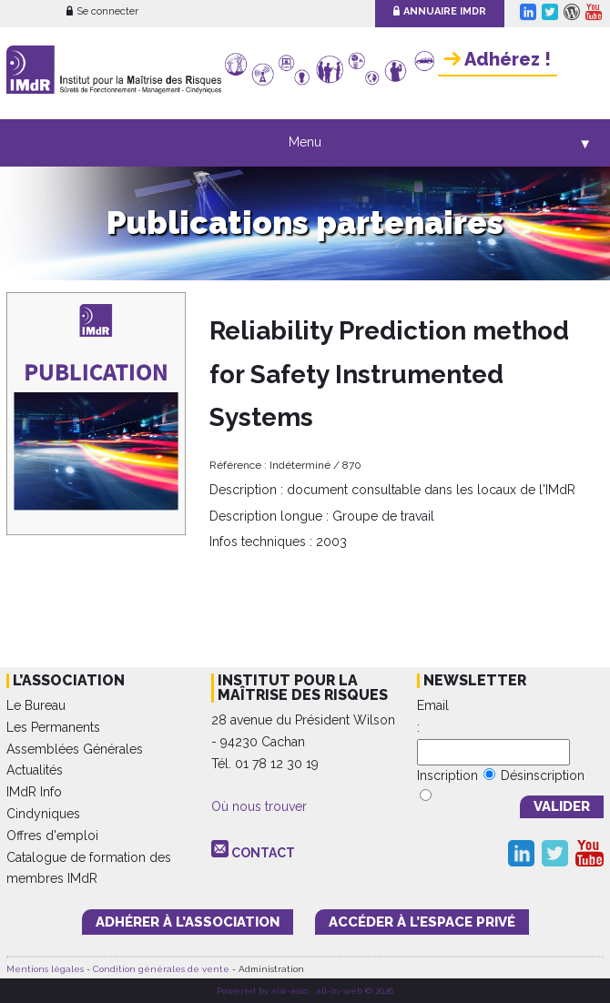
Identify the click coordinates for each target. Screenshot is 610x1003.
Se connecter (102, 11)
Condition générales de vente (161, 969)
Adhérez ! (497, 59)
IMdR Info (34, 792)
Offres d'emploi (52, 835)
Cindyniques (43, 813)
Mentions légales (45, 969)
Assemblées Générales (74, 749)
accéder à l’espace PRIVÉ (422, 922)
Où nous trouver (259, 806)
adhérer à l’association (188, 922)
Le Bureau (36, 705)
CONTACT (263, 853)
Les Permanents (53, 727)
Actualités (34, 770)
